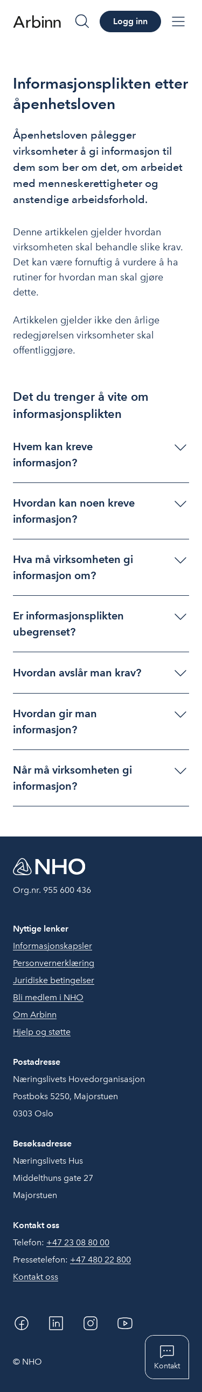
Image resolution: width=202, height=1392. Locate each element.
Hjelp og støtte (42, 1032)
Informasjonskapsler (52, 946)
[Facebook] (21, 1323)
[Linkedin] (56, 1323)
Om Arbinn (35, 1014)
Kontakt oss (35, 1277)
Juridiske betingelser (53, 980)
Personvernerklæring (53, 963)
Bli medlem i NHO (48, 997)
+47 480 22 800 (100, 1259)
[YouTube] (125, 1323)
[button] (101, 454)
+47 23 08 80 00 (77, 1242)
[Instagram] (90, 1323)
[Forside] (37, 21)
